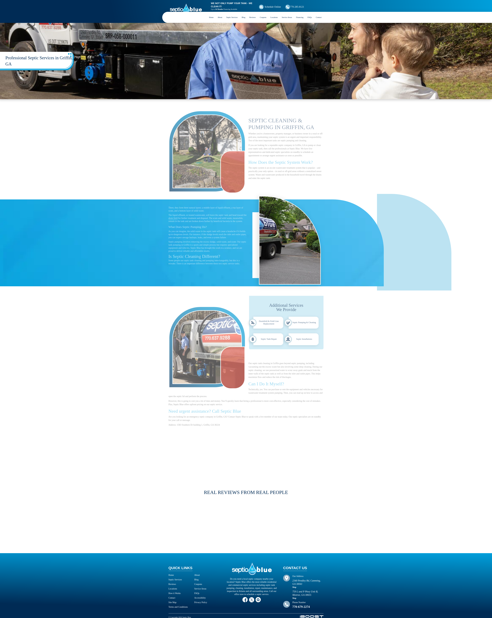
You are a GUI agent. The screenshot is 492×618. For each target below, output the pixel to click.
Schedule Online (279, 5)
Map (294, 584)
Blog (243, 14)
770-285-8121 (307, 5)
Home (211, 14)
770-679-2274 (301, 603)
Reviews (252, 14)
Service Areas (287, 14)
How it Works (175, 590)
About (220, 14)
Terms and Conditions (178, 603)
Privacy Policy (200, 599)
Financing (299, 14)
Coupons (263, 14)
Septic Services (232, 14)
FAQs (310, 14)
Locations (274, 14)
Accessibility (200, 594)
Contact (319, 14)
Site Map (173, 599)
